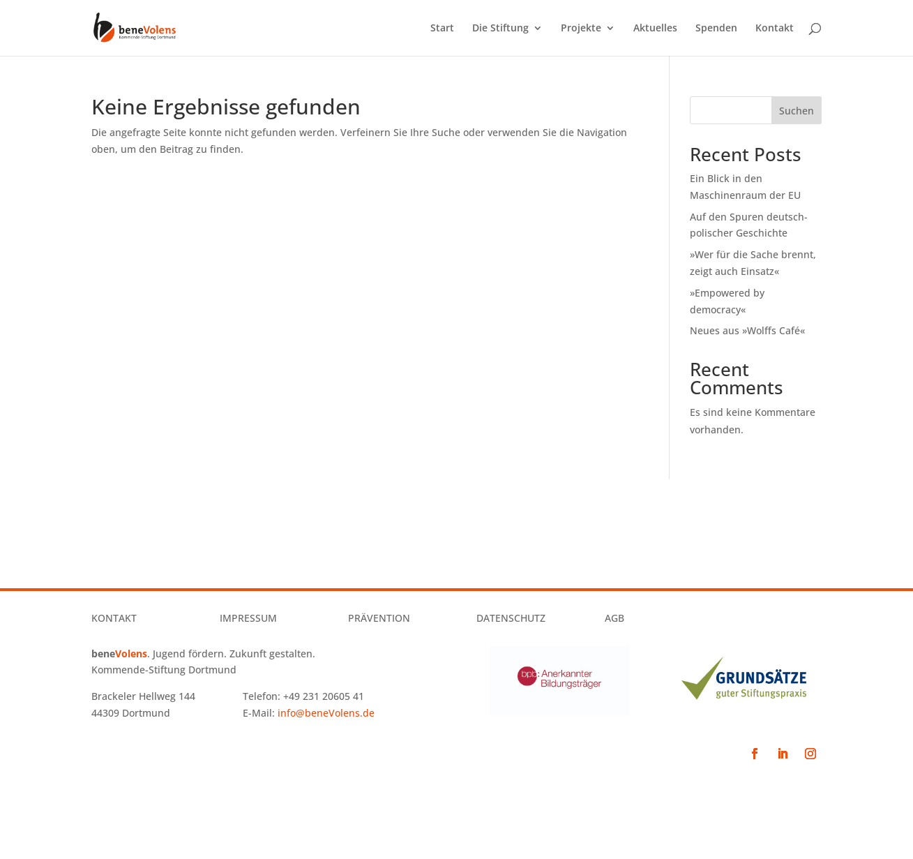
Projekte (581, 28)
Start (442, 28)
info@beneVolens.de (326, 712)
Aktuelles (655, 28)
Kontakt (774, 28)
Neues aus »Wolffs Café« (747, 330)
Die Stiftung (500, 28)
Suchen (796, 110)
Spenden (716, 28)
